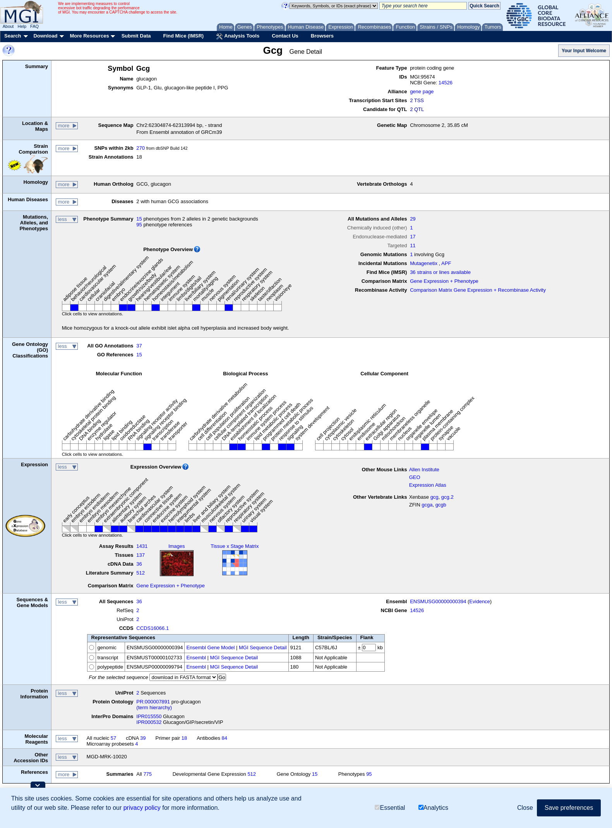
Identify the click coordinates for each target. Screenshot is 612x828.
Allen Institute (424, 469)
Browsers (322, 36)
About (8, 26)
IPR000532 (148, 722)
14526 (446, 83)
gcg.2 (447, 497)
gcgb (440, 505)
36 (139, 564)
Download (45, 36)
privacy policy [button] (142, 807)
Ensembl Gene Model (210, 647)
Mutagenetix (423, 263)
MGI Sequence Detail (263, 647)
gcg (434, 497)
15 (139, 219)
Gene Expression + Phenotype (444, 281)
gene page (422, 91)
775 (147, 774)
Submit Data (136, 36)
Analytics (433, 807)
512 (140, 573)
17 (412, 237)
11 (412, 245)
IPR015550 (148, 716)
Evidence (479, 601)
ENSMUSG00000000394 (438, 601)
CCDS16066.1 (152, 628)
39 (143, 738)
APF (446, 263)
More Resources (89, 36)
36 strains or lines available (440, 272)
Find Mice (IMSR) (183, 36)
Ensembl (196, 657)
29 (412, 219)
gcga (427, 505)
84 (224, 738)
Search (12, 36)
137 (140, 555)
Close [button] (525, 807)
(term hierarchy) (154, 707)
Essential (390, 807)
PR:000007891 (153, 702)
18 (184, 738)
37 (139, 346)
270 (140, 148)
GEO (414, 477)
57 (113, 738)
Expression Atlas (427, 485)
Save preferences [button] (569, 807)
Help (21, 26)
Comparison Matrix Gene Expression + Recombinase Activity (478, 290)
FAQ (34, 26)
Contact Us (285, 36)
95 (139, 225)
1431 (141, 546)
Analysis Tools (237, 36)
